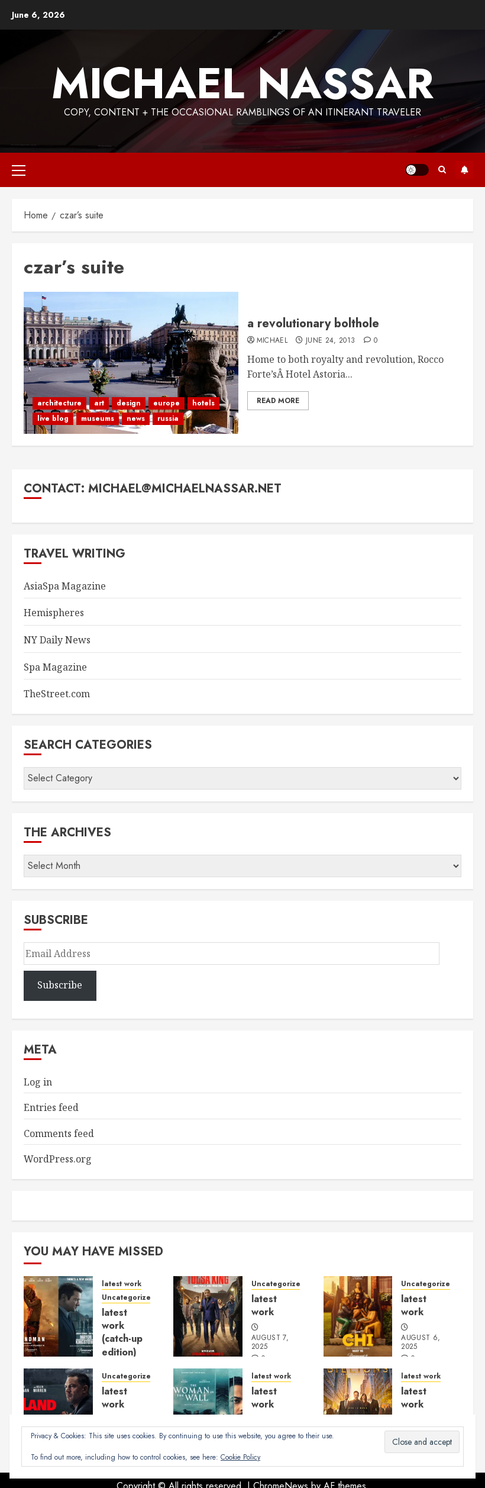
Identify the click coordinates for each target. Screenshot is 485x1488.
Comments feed (59, 1133)
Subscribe (464, 170)
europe (166, 403)
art (99, 403)
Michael (272, 341)
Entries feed (51, 1107)
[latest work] (207, 1316)
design (129, 403)
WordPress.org (58, 1158)
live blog (53, 418)
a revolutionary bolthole (313, 323)
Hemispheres (54, 612)
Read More (278, 400)
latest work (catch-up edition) (122, 1332)
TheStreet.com (57, 693)
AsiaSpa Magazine (65, 585)
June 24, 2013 (330, 341)
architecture (59, 403)
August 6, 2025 (420, 1343)
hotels (203, 403)
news (136, 418)
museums (97, 418)
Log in (38, 1081)
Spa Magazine (55, 667)
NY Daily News (57, 639)
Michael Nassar (242, 83)
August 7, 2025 (270, 1343)
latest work (121, 1284)
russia (168, 418)
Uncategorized (129, 1298)
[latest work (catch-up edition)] (58, 1316)
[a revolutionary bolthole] (131, 363)
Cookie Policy (240, 1457)
